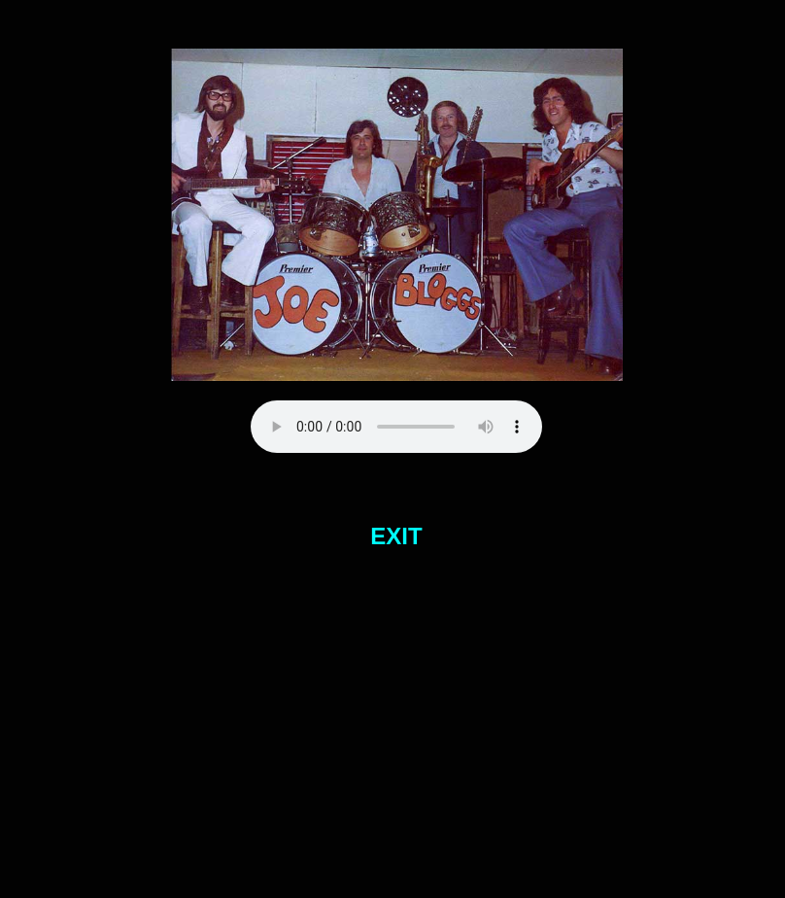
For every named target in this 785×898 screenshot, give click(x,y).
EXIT (396, 536)
